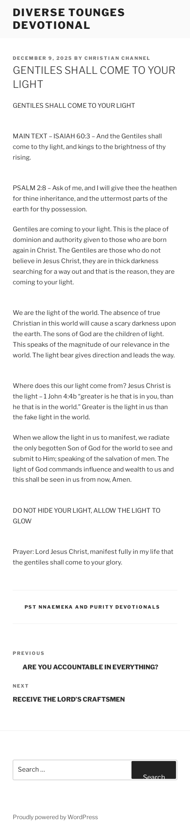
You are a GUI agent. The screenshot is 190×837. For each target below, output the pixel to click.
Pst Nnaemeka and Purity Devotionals (93, 607)
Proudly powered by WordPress (55, 816)
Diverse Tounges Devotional (69, 18)
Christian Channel (117, 58)
